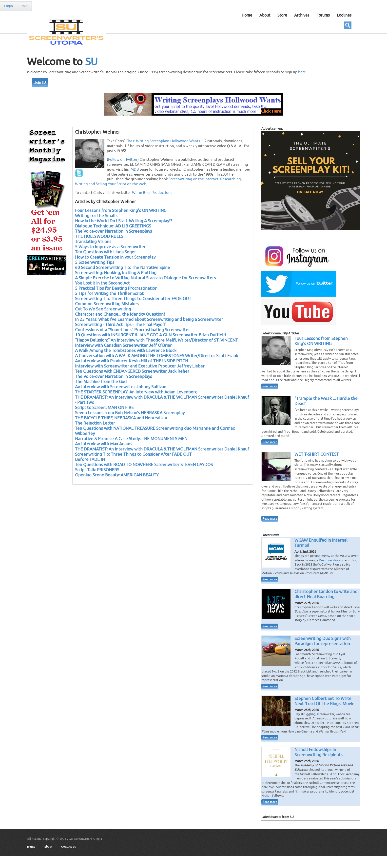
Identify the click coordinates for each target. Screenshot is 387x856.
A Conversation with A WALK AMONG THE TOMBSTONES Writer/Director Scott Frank (156, 355)
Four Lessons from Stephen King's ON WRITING (120, 210)
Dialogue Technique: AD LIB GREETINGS (113, 226)
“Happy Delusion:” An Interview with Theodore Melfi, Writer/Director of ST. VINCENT (156, 340)
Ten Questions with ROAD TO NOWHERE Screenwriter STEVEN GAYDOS (144, 464)
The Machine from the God (101, 381)
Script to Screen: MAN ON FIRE (104, 407)
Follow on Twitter (122, 159)
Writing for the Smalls (96, 215)
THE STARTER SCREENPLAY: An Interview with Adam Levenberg (136, 392)
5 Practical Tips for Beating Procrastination (116, 288)
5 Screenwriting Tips (94, 262)
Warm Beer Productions (152, 192)
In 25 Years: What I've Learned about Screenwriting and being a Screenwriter (149, 319)
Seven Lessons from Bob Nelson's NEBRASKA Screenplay (130, 412)
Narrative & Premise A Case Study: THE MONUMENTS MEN (131, 438)
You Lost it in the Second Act (102, 283)
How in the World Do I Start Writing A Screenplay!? (123, 221)
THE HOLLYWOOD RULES (99, 236)
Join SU (40, 83)
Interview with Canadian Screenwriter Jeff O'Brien (124, 345)
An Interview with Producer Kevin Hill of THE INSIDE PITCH (131, 361)
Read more (269, 386)
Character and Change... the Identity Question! (120, 314)
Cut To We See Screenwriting (103, 309)
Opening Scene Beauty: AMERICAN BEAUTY (117, 475)
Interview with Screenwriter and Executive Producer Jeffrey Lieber (140, 366)
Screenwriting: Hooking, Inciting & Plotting (115, 272)
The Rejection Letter (95, 423)
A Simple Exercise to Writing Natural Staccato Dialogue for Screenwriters (145, 278)
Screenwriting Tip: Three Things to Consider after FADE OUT (133, 298)
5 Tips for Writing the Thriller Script (109, 293)
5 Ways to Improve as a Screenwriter (110, 246)
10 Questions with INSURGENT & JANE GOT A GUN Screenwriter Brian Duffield (150, 335)
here (302, 72)
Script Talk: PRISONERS (97, 469)
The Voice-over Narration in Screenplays (113, 231)
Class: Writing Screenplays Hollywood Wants (163, 141)
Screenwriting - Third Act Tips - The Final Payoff (120, 324)
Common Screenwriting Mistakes (107, 303)
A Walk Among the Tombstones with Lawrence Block (125, 350)
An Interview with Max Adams (103, 444)
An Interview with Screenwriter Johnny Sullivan (120, 386)
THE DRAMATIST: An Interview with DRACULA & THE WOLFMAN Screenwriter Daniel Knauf (162, 449)
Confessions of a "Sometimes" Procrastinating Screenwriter (132, 329)
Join (24, 6)
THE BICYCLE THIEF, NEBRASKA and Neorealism (121, 418)
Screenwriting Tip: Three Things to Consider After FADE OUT (133, 454)
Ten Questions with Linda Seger (105, 252)
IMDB (134, 169)
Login (8, 6)
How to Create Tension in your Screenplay (115, 257)
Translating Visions (93, 241)
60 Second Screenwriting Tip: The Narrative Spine (122, 267)
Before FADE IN (90, 459)
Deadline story (329, 560)
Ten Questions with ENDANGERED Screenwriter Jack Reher (132, 371)
